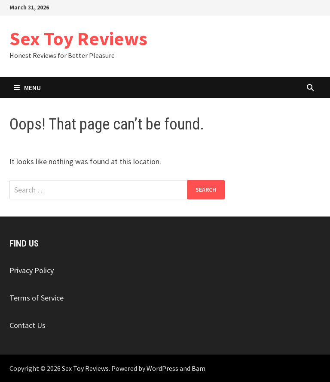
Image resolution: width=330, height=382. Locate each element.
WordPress (162, 368)
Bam (198, 368)
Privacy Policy (31, 270)
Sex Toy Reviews (78, 38)
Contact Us (27, 325)
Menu (27, 87)
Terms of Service (36, 298)
